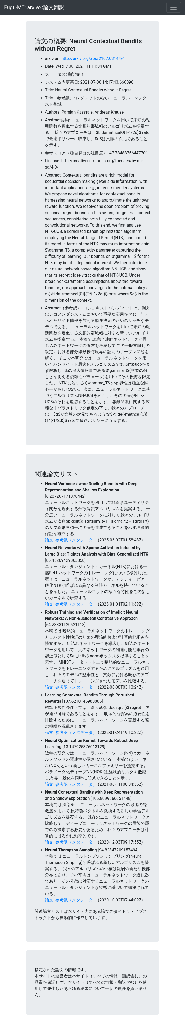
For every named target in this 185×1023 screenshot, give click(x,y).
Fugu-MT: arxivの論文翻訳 (34, 7)
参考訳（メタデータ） (76, 540)
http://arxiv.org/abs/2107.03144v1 (93, 58)
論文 (49, 540)
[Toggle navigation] (173, 7)
